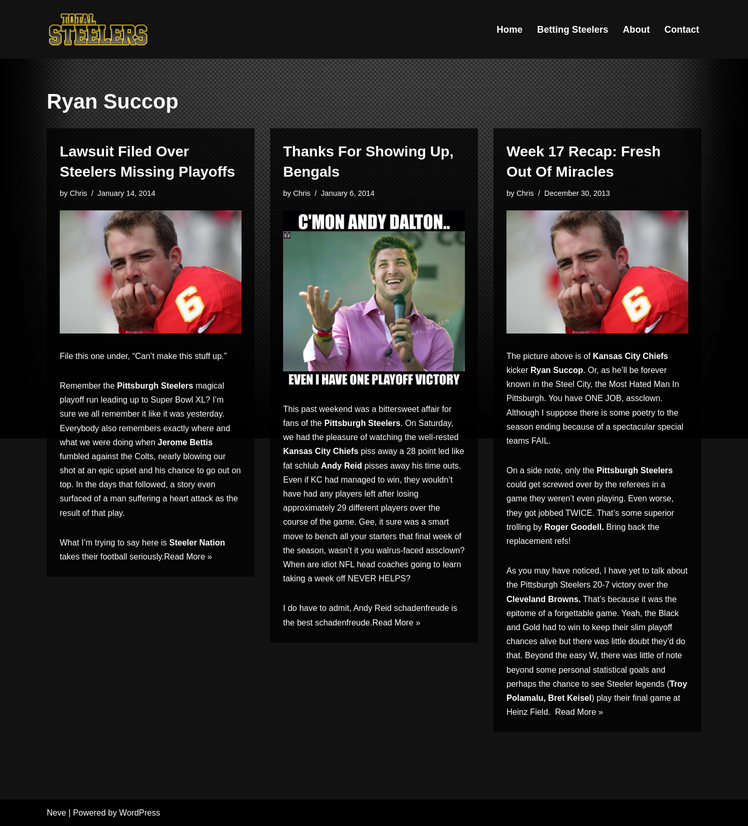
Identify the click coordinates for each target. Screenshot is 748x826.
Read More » (188, 556)
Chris (78, 193)
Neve (56, 812)
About (636, 29)
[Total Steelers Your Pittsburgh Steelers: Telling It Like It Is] (99, 29)
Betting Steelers (572, 29)
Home (510, 29)
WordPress (139, 812)
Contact (681, 29)
